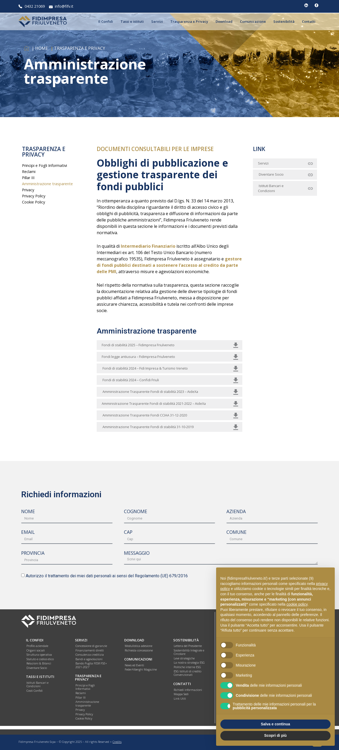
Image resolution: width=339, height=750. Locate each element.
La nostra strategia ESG (189, 662)
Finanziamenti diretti (89, 650)
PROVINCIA (32, 553)
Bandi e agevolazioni (88, 659)
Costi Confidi (34, 691)
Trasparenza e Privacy (190, 21)
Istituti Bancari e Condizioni (37, 684)
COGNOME (135, 511)
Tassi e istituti (133, 21)
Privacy (28, 189)
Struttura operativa (39, 654)
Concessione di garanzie (91, 646)
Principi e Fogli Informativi (44, 165)
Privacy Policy (33, 195)
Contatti (310, 21)
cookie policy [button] (297, 604)
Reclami (28, 171)
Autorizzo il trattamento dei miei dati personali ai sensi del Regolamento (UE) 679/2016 (107, 575)
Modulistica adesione (138, 646)
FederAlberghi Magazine (141, 669)
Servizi (158, 21)
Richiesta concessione (139, 650)
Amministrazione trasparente (47, 183)
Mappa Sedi (181, 694)
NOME (28, 511)
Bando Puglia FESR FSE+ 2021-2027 (91, 665)
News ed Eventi (134, 665)
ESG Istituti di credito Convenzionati (187, 673)
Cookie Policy (33, 202)
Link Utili (180, 698)
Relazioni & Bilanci (38, 663)
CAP (128, 532)
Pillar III (28, 177)
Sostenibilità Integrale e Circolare (189, 652)
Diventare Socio (36, 668)
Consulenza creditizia (89, 654)
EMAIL (28, 532)
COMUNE (236, 532)
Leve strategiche (184, 658)
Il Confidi (107, 21)
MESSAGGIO (137, 553)
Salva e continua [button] (275, 724)
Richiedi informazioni (188, 690)
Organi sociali (35, 650)
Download (225, 21)
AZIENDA (236, 511)
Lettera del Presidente (188, 646)
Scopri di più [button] (275, 735)
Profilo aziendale (37, 646)
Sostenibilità (285, 21)
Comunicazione (254, 21)
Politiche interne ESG (187, 667)
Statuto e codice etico (40, 659)
